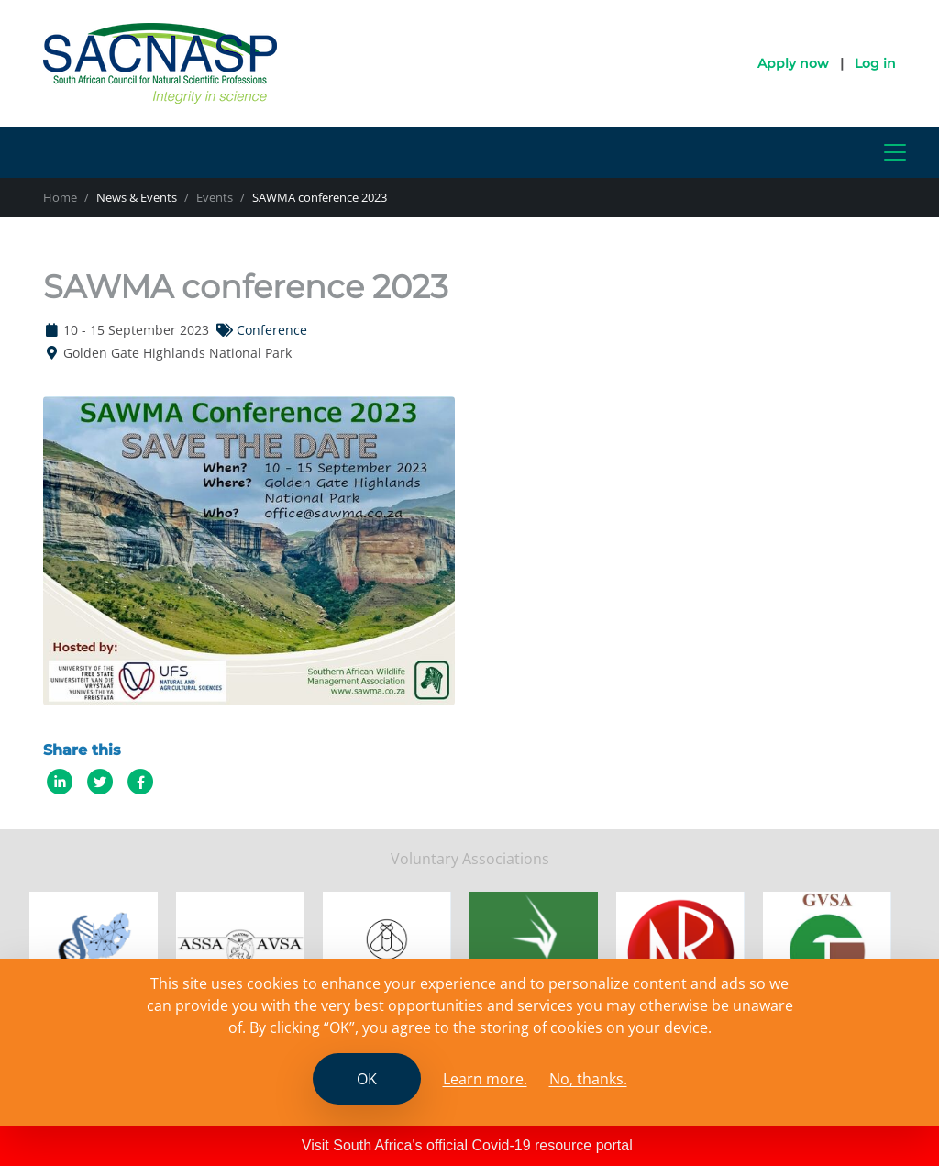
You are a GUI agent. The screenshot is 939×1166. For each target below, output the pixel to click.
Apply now (793, 63)
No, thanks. (588, 1079)
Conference (272, 330)
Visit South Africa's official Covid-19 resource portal (467, 1145)
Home (60, 197)
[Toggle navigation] (895, 152)
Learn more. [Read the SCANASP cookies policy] (485, 1079)
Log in (875, 63)
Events (214, 197)
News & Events (136, 197)
